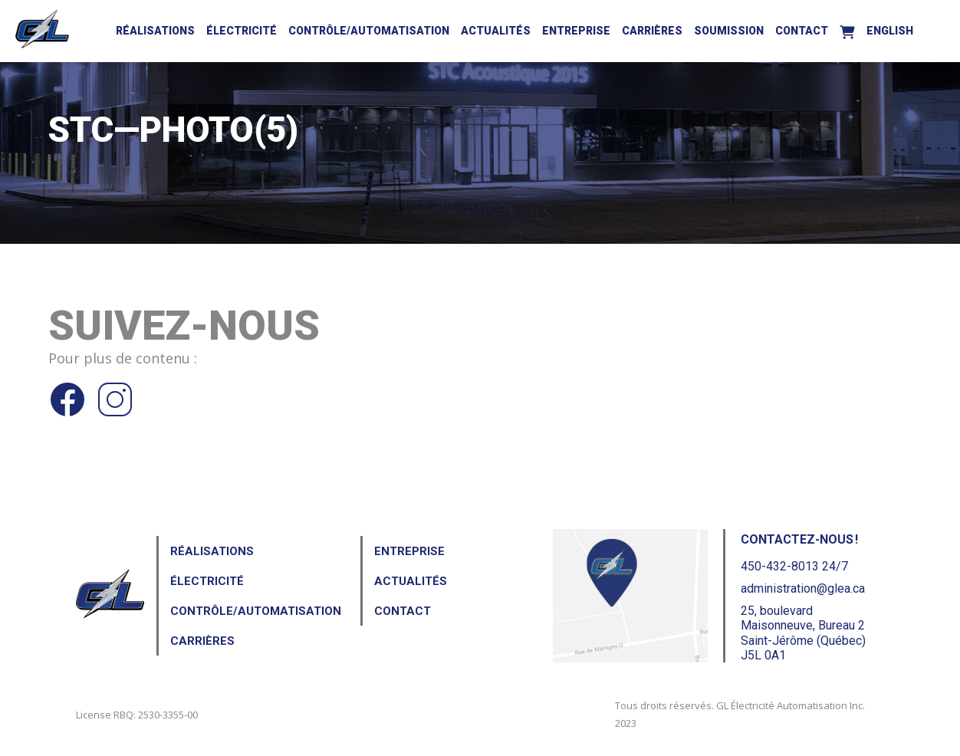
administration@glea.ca (803, 588)
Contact (801, 31)
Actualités (496, 31)
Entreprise (576, 31)
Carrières (652, 31)
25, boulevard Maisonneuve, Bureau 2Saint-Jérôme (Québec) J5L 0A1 (803, 632)
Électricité (241, 31)
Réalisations (155, 31)
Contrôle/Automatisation (368, 31)
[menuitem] (889, 28)
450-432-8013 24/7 (794, 566)
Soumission (729, 31)
